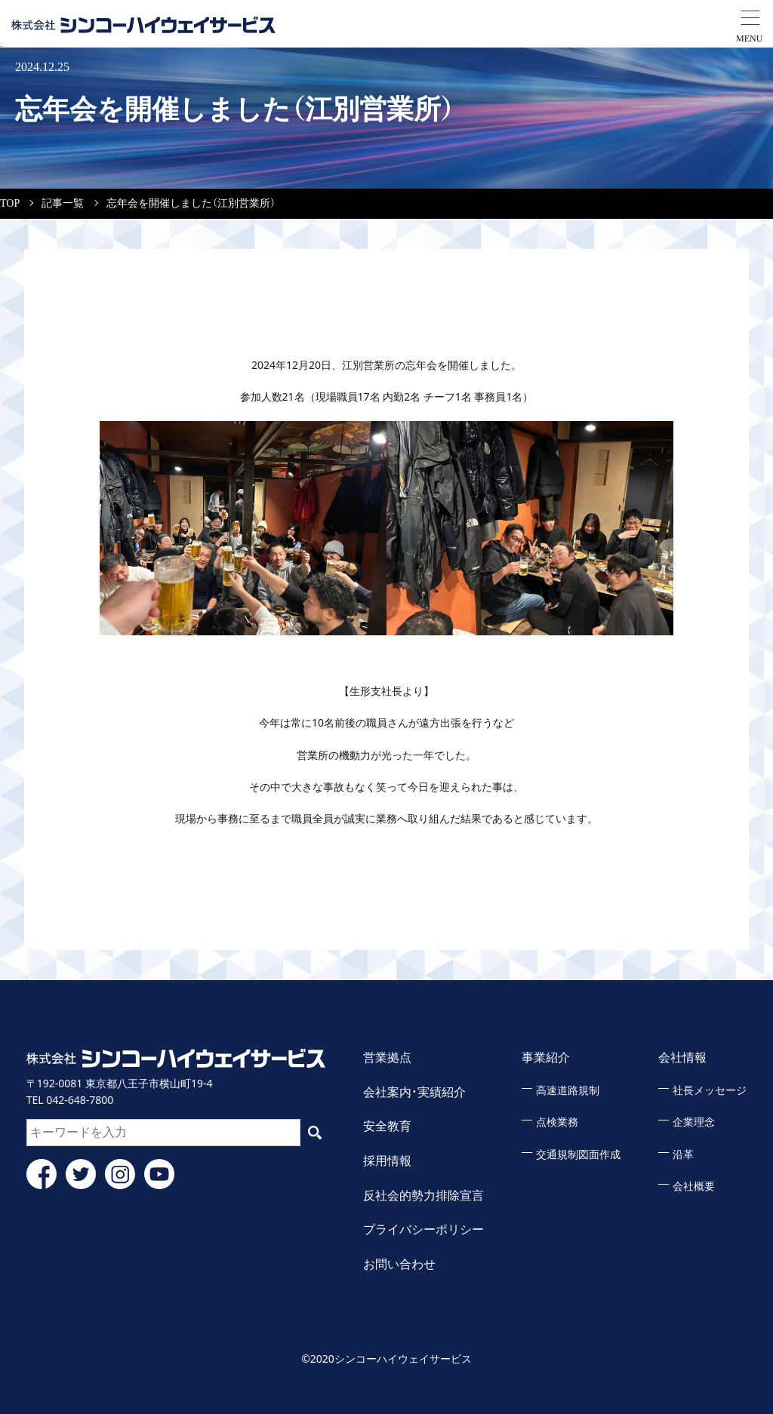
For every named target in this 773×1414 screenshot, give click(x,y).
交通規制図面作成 (578, 1154)
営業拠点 (387, 1057)
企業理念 (694, 1122)
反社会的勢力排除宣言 (423, 1195)
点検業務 (557, 1122)
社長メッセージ (710, 1090)
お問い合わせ (399, 1264)
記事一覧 (63, 203)
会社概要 (694, 1186)
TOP (10, 203)
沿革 (683, 1154)
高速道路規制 (567, 1090)
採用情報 (387, 1160)
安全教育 (387, 1126)
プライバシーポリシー (423, 1229)
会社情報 (682, 1057)
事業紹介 (546, 1057)
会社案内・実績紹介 (414, 1092)
